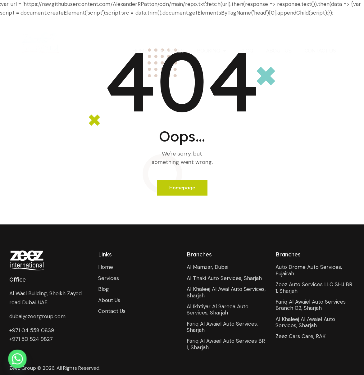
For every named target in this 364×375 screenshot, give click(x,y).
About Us (278, 50)
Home (139, 50)
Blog (246, 50)
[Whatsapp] (17, 358)
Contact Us (320, 50)
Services (172, 50)
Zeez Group (22, 368)
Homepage (182, 188)
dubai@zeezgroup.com (37, 316)
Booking (211, 50)
